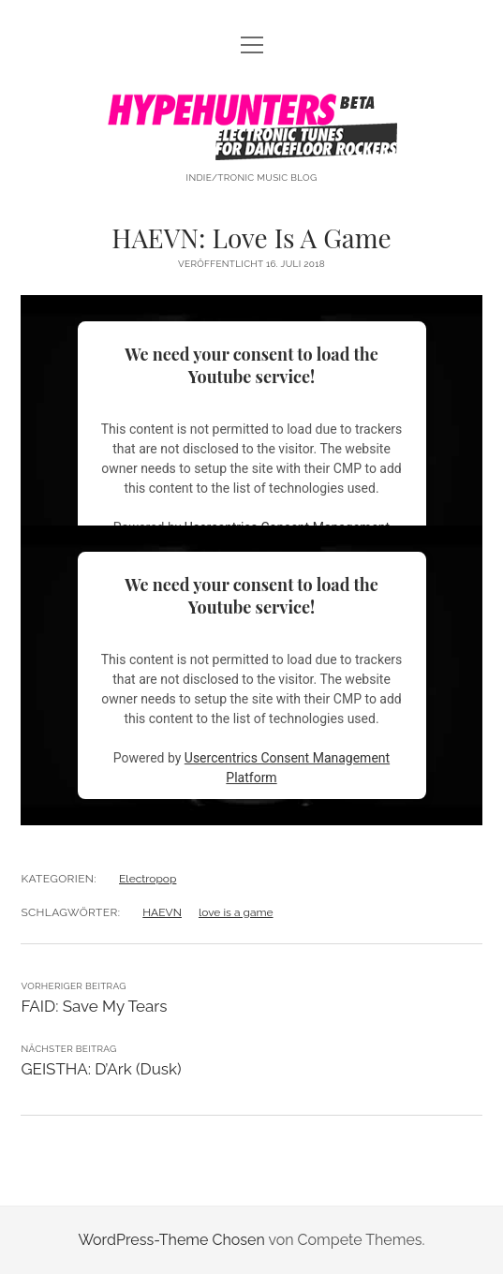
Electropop (147, 878)
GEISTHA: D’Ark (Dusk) (101, 1068)
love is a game (236, 912)
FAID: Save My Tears (94, 1006)
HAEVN (162, 912)
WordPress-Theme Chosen (171, 1240)
